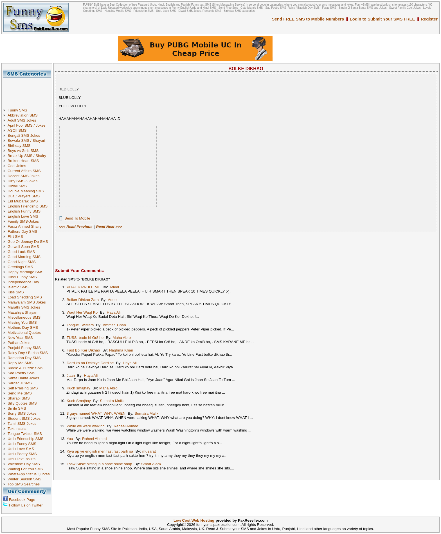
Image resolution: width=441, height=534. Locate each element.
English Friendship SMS (28, 206)
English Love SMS (23, 216)
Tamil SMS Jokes (22, 423)
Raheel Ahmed (126, 426)
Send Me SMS (20, 393)
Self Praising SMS (23, 388)
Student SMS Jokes (24, 418)
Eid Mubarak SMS (23, 201)
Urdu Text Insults (21, 459)
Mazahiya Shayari (22, 312)
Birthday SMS (19, 145)
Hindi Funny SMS (22, 277)
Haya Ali (114, 312)
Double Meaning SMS (26, 191)
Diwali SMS (17, 186)
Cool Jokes (17, 166)
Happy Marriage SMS (25, 272)
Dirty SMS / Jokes (22, 181)
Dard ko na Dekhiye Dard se (90, 363)
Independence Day (23, 282)
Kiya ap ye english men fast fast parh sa (100, 451)
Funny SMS (17, 110)
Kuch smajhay (78, 388)
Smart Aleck (151, 464)
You (70, 439)
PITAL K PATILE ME (83, 287)
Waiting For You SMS (25, 469)
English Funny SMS (24, 211)
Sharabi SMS (19, 398)
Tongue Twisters (80, 325)
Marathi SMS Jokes (24, 307)
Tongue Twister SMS (25, 434)
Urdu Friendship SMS (25, 439)
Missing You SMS (22, 322)
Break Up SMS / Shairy (27, 156)
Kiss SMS (16, 292)
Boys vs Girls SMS (23, 151)
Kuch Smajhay (79, 401)
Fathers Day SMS (22, 231)
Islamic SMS (18, 287)
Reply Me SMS (20, 363)
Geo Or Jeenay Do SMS (28, 241)
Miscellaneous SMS (24, 317)
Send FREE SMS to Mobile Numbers (308, 19)
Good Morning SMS (24, 257)
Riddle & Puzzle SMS (25, 368)
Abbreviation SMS (23, 115)
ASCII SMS (17, 130)
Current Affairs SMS (24, 171)
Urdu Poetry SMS (22, 454)
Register (429, 19)
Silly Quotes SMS (22, 403)
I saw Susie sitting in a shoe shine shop (99, 464)
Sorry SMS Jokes (22, 413)
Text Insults (17, 428)
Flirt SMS (15, 236)
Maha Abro (122, 338)
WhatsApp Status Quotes (29, 474)
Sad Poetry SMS (21, 373)
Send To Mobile (77, 218)
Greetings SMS (20, 267)
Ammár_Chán (114, 325)
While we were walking (86, 426)
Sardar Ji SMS (20, 383)
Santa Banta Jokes (23, 378)
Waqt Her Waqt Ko (82, 312)
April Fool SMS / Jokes (27, 125)
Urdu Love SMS (21, 449)
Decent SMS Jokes (23, 176)
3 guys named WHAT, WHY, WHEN (96, 413)
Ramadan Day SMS (24, 358)
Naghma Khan (121, 350)
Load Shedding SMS (25, 297)
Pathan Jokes (19, 343)
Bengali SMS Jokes (24, 135)
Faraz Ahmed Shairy (25, 226)
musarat (149, 451)
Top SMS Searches (24, 484)
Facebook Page (22, 500)
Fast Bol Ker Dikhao (83, 350)
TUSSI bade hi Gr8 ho (85, 338)
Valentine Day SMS (24, 464)
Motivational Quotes (24, 332)
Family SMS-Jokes (23, 221)
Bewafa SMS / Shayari (26, 140)
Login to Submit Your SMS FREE (382, 19)
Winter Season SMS (24, 479)
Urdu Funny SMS (22, 444)
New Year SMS (20, 338)
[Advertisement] (28, 90)
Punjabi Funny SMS (24, 348)
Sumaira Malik (111, 401)
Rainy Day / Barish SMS (28, 353)
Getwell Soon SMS (23, 247)
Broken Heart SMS (23, 161)
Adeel (114, 287)
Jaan (71, 375)
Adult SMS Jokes (22, 120)
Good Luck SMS (21, 252)
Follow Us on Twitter (26, 505)
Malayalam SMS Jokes (27, 302)
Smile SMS (17, 408)
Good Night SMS (22, 262)
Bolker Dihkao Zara (83, 300)
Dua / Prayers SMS (24, 196)
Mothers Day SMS (23, 327)
